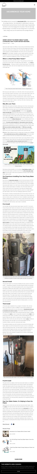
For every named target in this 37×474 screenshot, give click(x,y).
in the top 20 (25, 408)
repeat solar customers (13, 180)
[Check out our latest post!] (18, 1)
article (27, 318)
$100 (11, 314)
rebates (11, 117)
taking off (4, 53)
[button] (34, 4)
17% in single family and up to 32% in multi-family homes (15, 134)
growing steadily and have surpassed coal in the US (17, 141)
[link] (3, 4)
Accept (18, 471)
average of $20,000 (16, 110)
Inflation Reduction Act (16, 118)
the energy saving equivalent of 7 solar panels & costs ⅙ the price (19, 122)
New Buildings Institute (26, 169)
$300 (30, 314)
